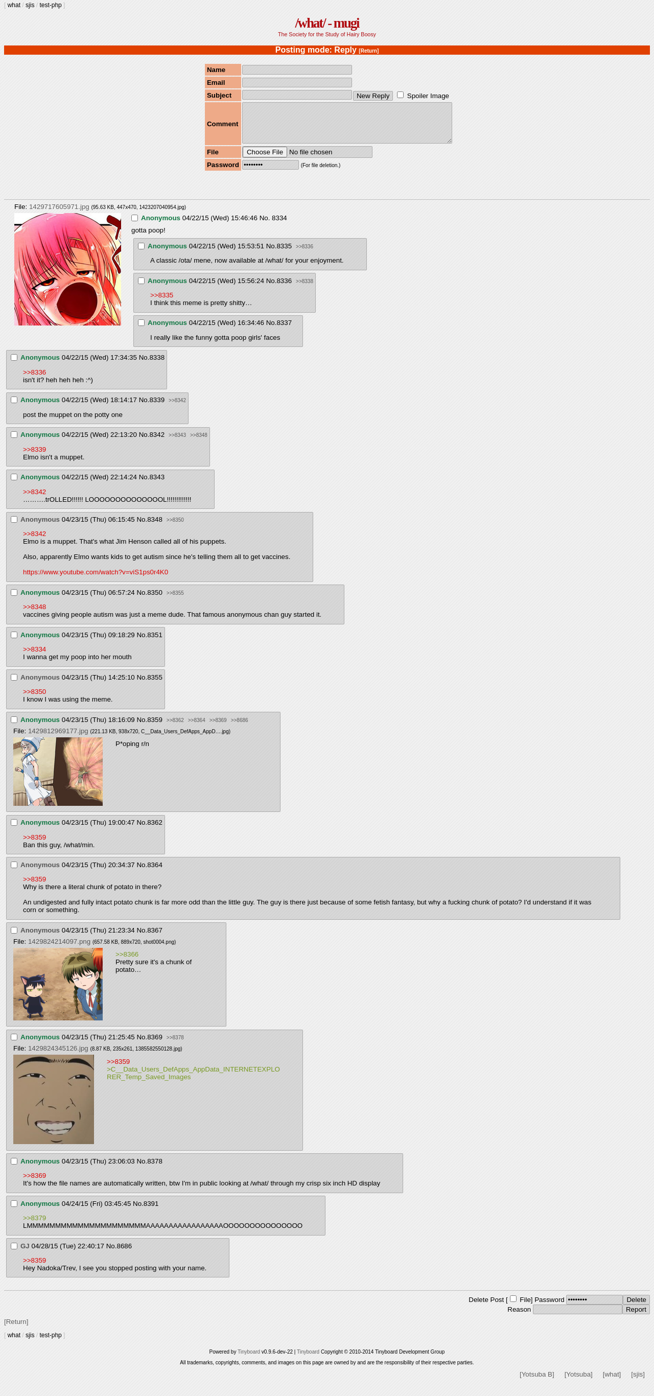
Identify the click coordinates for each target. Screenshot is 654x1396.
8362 (154, 830)
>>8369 (218, 728)
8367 (154, 938)
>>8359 (34, 845)
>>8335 (161, 303)
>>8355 (175, 600)
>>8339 (34, 457)
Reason (519, 1317)
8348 (154, 527)
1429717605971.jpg (59, 214)
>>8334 (34, 657)
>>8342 (177, 408)
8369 (154, 1045)
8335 (284, 254)
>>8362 (175, 728)
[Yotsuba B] (537, 1382)
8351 (154, 642)
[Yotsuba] (579, 1382)
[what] (612, 1382)
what (14, 5)
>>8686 (239, 728)
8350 (154, 600)
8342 (157, 442)
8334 (279, 225)
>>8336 (304, 254)
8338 (157, 365)
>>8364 (196, 728)
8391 (151, 1211)
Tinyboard (249, 1359)
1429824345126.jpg (58, 1056)
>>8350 (175, 527)
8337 (284, 330)
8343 (157, 484)
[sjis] (638, 1382)
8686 (124, 1254)
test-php (50, 5)
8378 (154, 1169)
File (525, 1307)
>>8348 (198, 443)
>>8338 (304, 289)
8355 (154, 685)
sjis (30, 5)
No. (265, 225)
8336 (284, 288)
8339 (157, 407)
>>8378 (175, 1045)
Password (549, 1307)
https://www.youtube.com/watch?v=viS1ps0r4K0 (95, 580)
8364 (154, 872)
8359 (154, 727)
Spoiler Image (428, 96)
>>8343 (177, 443)
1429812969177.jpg (58, 738)
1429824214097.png (59, 949)
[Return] (369, 51)
